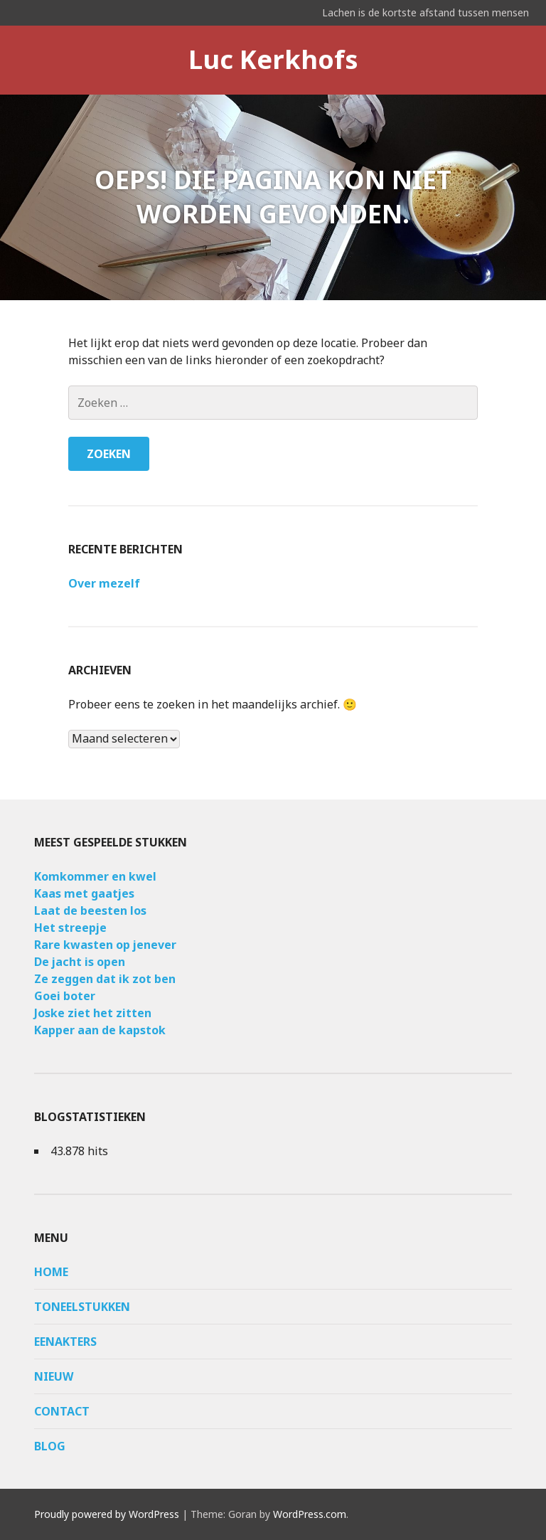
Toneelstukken (82, 1307)
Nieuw (53, 1376)
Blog (49, 1446)
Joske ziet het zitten (92, 1013)
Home (51, 1272)
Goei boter (64, 996)
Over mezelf (104, 583)
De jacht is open (79, 962)
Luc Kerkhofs (273, 59)
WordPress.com (309, 1514)
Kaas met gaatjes (84, 893)
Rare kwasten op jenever (105, 944)
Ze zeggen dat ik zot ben (105, 979)
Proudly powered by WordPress (106, 1514)
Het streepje (70, 927)
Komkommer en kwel (95, 876)
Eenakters (65, 1341)
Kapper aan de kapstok (100, 1030)
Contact (62, 1411)
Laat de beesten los (90, 910)
